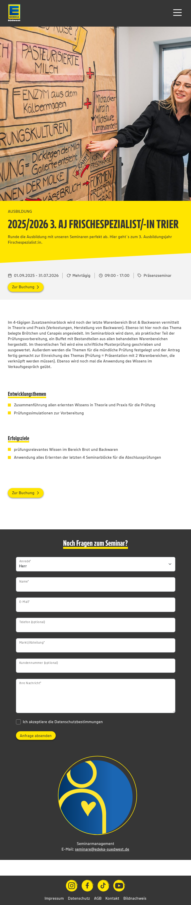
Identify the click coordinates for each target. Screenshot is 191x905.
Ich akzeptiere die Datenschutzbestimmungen (63, 721)
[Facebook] (87, 886)
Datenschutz (79, 898)
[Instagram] (72, 886)
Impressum (54, 898)
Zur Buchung (23, 286)
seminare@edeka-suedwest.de (102, 849)
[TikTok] (103, 886)
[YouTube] (119, 886)
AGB (98, 898)
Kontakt (112, 898)
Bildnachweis (134, 898)
